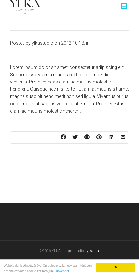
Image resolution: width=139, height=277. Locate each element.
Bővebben (63, 271)
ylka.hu (93, 251)
